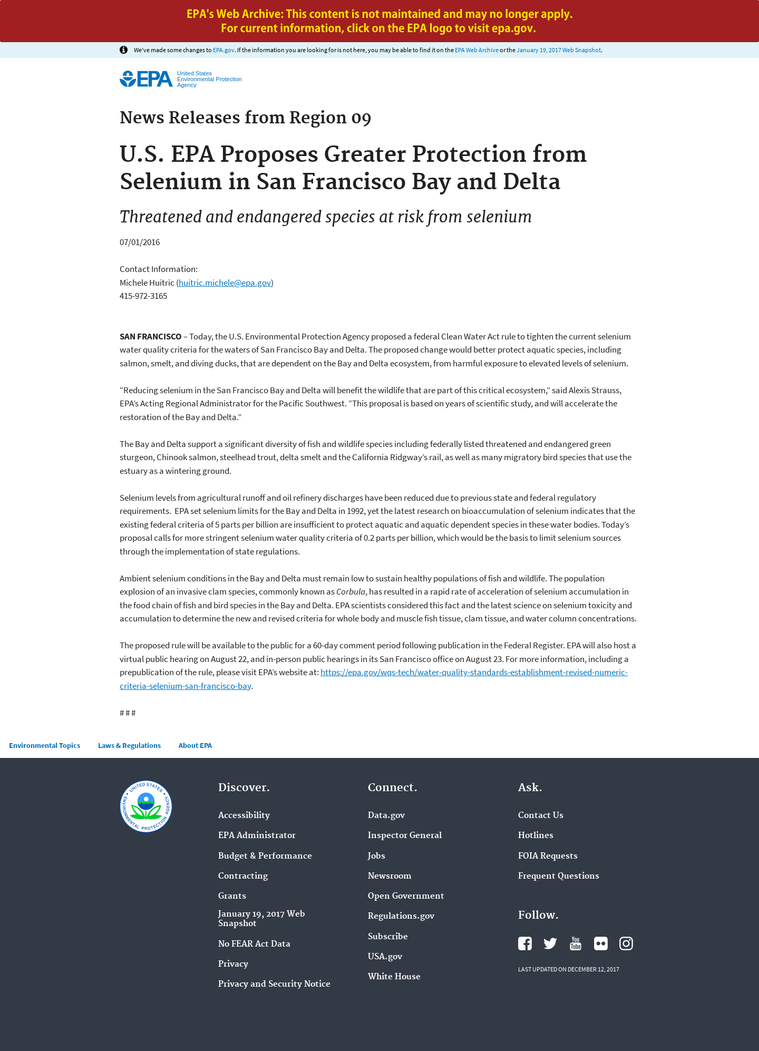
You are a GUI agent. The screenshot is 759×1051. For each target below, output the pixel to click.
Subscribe (388, 937)
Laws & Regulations (129, 745)
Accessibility (244, 816)
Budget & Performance (265, 856)
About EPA (195, 745)
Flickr (601, 943)
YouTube (575, 943)
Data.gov (386, 816)
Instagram (626, 943)
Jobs (376, 856)
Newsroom (390, 876)
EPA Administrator (257, 836)
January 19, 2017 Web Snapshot (559, 50)
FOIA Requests (548, 856)
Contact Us (540, 816)
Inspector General (405, 836)
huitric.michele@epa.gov (225, 282)
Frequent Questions (558, 876)
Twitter (550, 943)
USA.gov (385, 957)
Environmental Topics (44, 745)
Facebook (525, 943)
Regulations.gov (401, 916)
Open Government (406, 896)
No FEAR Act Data (254, 944)
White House (394, 977)
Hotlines (535, 836)
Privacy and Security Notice (274, 984)
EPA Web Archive (477, 50)
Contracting (243, 876)
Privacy (233, 964)
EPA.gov (224, 50)
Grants (232, 896)
